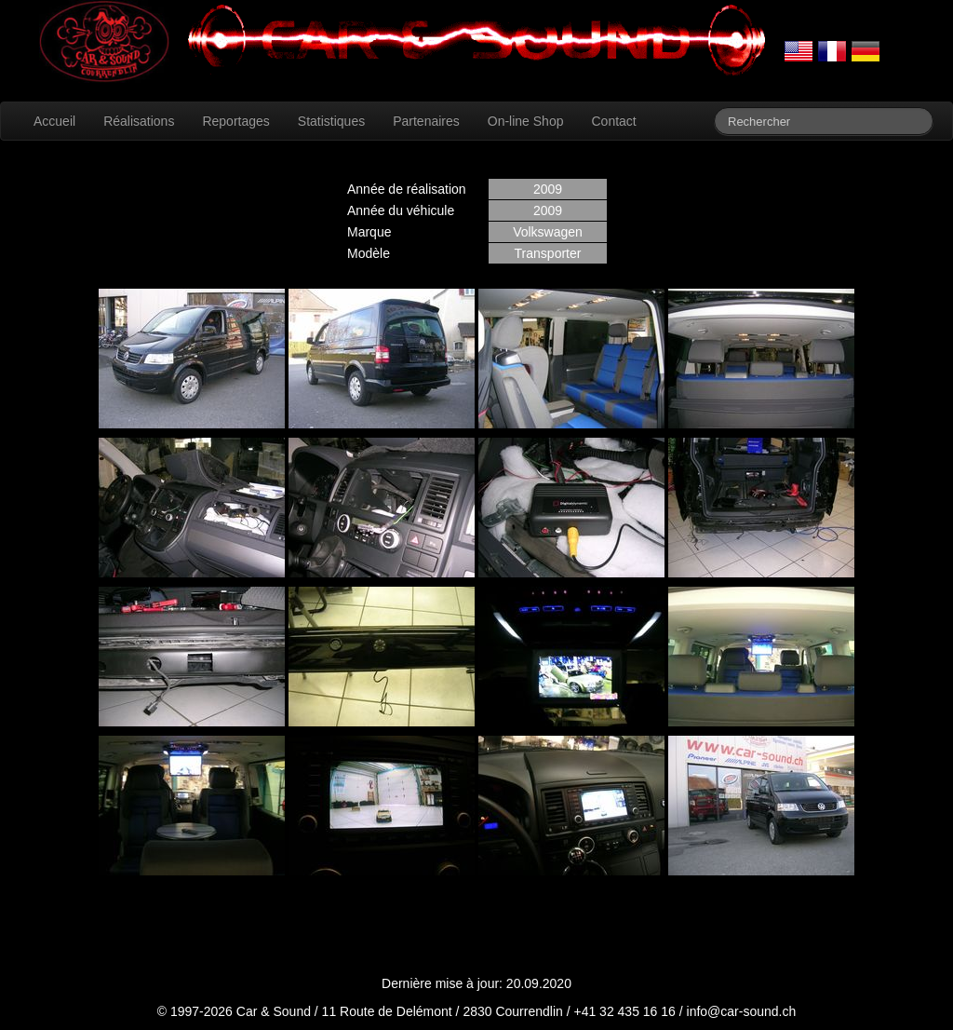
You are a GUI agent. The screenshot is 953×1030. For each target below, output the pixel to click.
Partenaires (426, 121)
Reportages (235, 121)
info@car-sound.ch (742, 1011)
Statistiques (331, 121)
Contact (613, 121)
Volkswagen (548, 231)
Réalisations (138, 121)
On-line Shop (526, 121)
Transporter (548, 253)
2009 (547, 189)
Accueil (54, 121)
